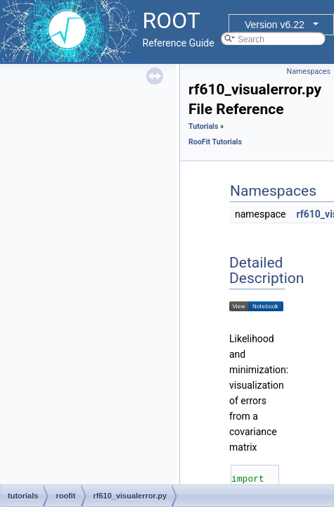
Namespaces (308, 71)
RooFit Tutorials (215, 141)
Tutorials (203, 126)
